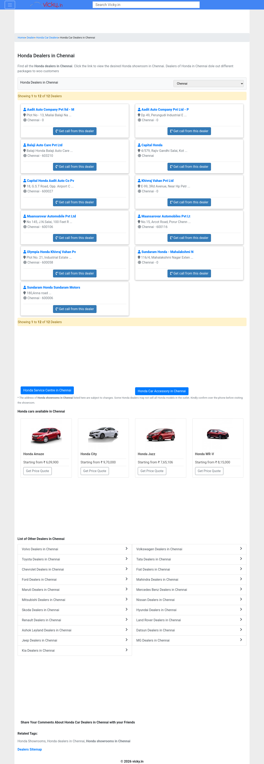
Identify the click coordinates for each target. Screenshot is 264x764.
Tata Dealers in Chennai (189, 559)
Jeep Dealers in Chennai (75, 640)
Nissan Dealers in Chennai (189, 599)
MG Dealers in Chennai (189, 640)
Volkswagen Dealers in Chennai (189, 549)
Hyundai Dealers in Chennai (189, 610)
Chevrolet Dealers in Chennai (75, 569)
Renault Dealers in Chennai (75, 620)
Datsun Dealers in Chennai (189, 630)
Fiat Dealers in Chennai (189, 569)
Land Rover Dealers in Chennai (189, 620)
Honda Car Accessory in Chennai (162, 391)
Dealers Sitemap (30, 749)
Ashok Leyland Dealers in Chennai (75, 630)
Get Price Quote (37, 471)
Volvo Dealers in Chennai (75, 549)
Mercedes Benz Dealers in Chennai (189, 589)
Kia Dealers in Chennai (75, 650)
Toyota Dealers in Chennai (75, 559)
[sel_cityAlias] (208, 83)
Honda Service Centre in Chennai (47, 390)
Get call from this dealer (75, 131)
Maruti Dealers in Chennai (75, 589)
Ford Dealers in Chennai (75, 579)
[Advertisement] (132, 505)
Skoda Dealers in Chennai (75, 610)
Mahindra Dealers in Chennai (189, 579)
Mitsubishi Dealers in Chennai (75, 599)
